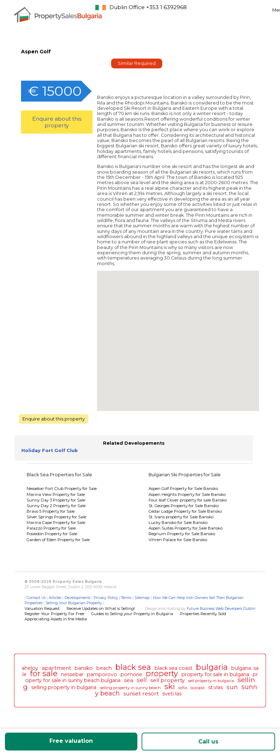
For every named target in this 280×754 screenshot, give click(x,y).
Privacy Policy (106, 597)
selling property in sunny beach (130, 687)
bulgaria (212, 667)
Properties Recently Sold (203, 613)
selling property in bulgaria (63, 687)
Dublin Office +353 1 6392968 (148, 7)
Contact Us (36, 597)
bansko (84, 668)
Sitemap (142, 597)
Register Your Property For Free (54, 613)
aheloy (30, 668)
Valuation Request (42, 608)
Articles (55, 597)
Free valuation (71, 741)
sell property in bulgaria (211, 680)
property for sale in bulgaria (215, 674)
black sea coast (173, 668)
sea (128, 680)
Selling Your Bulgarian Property (74, 603)
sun (232, 687)
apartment (56, 668)
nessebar (72, 674)
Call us (208, 741)
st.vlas (215, 687)
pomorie (131, 674)
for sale (43, 673)
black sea (133, 667)
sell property (167, 680)
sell (142, 680)
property (162, 673)
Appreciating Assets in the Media (56, 619)
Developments (77, 597)
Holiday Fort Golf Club (49, 450)
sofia (182, 687)
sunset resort (141, 693)
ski (169, 686)
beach (104, 668)
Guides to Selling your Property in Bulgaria (132, 613)
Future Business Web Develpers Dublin (221, 608)
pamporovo (102, 674)
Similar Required (137, 63)
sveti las (172, 694)
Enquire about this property (56, 122)
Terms (126, 597)
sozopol (198, 687)
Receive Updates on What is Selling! (101, 608)
